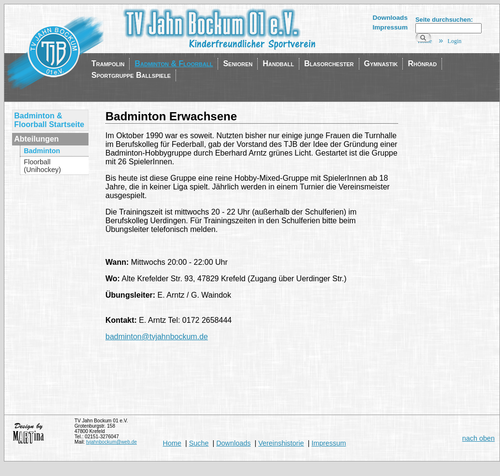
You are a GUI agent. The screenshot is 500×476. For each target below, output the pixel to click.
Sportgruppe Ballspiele (131, 75)
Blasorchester (329, 63)
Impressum (390, 27)
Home (172, 443)
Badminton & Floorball (173, 63)
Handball (278, 63)
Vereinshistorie (281, 443)
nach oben (478, 438)
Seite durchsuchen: (444, 19)
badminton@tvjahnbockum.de (156, 336)
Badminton (42, 151)
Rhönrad (422, 63)
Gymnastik (381, 63)
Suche (199, 443)
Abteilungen (36, 139)
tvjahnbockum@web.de (111, 442)
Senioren (237, 63)
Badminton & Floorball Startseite (49, 120)
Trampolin (107, 63)
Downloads (390, 17)
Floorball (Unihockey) (42, 165)
